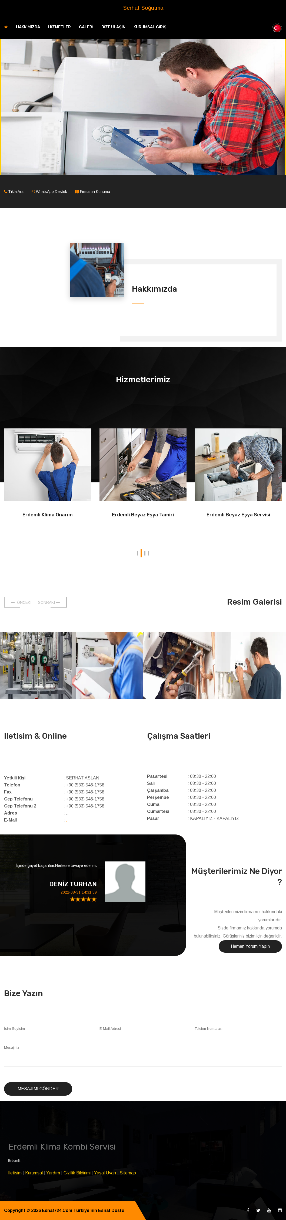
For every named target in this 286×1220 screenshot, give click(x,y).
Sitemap (128, 1173)
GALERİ (86, 27)
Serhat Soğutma (143, 8)
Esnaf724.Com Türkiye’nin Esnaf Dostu (83, 1210)
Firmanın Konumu (95, 191)
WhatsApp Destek (51, 191)
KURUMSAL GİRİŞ (150, 27)
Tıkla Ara (16, 191)
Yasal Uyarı (105, 1173)
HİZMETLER (59, 27)
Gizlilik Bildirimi (77, 1173)
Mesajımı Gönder (38, 1088)
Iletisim (15, 1173)
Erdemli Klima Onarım (47, 515)
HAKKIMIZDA (28, 27)
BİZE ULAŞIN (113, 27)
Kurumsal (34, 1173)
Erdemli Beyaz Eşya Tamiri (143, 515)
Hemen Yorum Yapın (250, 946)
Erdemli (14, 1161)
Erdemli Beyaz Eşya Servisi (238, 515)
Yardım (53, 1173)
